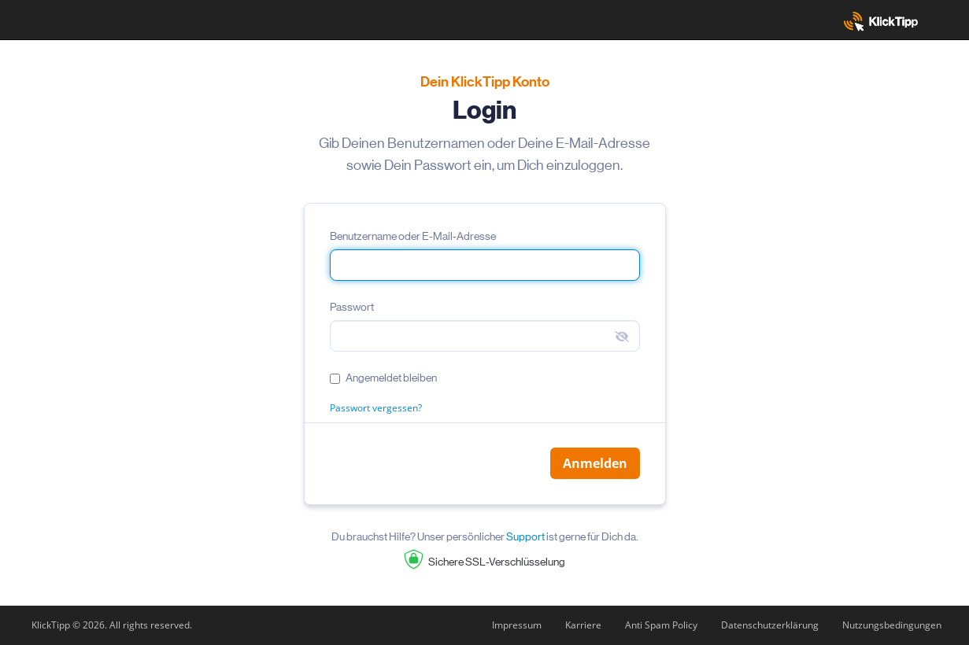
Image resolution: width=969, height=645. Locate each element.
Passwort (352, 306)
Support (525, 536)
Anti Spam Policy (661, 625)
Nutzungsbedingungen (891, 625)
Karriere (583, 625)
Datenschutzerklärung (770, 625)
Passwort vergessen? (376, 408)
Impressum (517, 625)
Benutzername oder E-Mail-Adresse (413, 236)
